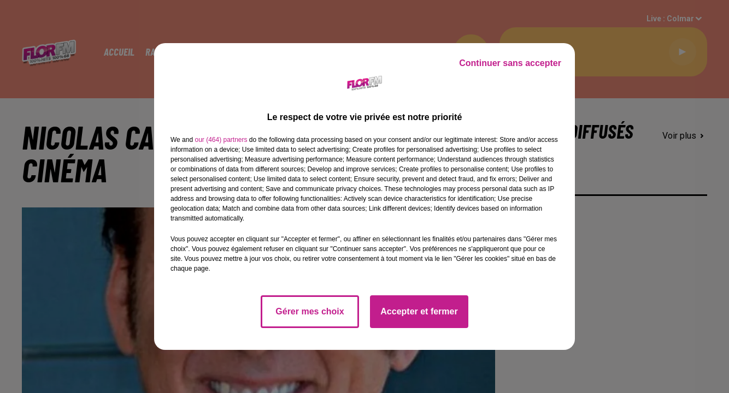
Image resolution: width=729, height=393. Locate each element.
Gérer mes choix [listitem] (309, 311)
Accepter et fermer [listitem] (418, 311)
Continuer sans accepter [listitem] (510, 63)
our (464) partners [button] (221, 140)
